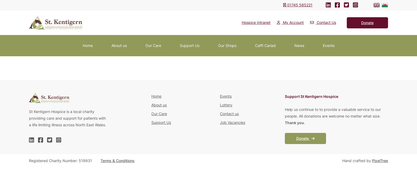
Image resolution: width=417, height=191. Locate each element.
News (299, 45)
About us (119, 45)
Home (88, 45)
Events (329, 45)
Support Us (189, 45)
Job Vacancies (232, 122)
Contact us (229, 113)
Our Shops (227, 45)
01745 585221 (297, 5)
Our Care (153, 45)
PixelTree (380, 160)
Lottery (226, 105)
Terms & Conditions (118, 160)
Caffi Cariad (265, 45)
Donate (305, 138)
